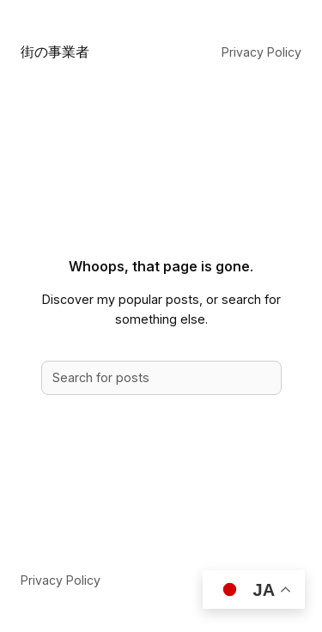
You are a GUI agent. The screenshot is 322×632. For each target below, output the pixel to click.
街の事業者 (55, 51)
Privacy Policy (261, 52)
